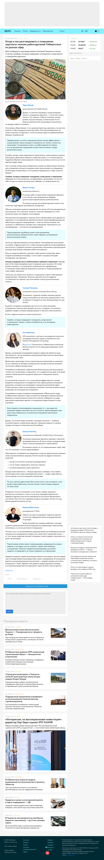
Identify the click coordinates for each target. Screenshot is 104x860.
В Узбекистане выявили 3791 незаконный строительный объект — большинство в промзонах (24, 654)
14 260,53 (82, 45)
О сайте (25, 845)
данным (28, 345)
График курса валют (76, 53)
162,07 (80, 48)
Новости (17, 31)
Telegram (49, 840)
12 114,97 (81, 42)
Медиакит (77, 58)
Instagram (49, 845)
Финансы (17, 716)
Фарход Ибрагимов (30, 507)
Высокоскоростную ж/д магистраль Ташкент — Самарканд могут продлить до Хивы (23, 632)
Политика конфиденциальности (29, 848)
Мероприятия (48, 31)
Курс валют (74, 38)
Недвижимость (35, 31)
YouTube (49, 850)
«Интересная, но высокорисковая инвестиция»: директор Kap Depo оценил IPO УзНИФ (33, 721)
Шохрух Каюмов (29, 431)
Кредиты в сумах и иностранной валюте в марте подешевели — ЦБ (24, 801)
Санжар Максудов (30, 288)
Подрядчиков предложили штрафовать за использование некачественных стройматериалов (23, 699)
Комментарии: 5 (21, 579)
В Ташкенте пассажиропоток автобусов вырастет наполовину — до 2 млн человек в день (25, 820)
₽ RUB (73, 48)
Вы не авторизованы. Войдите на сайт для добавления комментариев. (35, 600)
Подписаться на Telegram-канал (35, 586)
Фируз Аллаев (28, 188)
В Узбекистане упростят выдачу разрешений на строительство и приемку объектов (25, 782)
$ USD (73, 42)
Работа (25, 852)
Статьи (25, 31)
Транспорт (18, 627)
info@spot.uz (70, 855)
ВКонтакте (50, 847)
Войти (9, 611)
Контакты (83, 58)
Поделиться (36, 579)
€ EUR (73, 45)
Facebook (49, 842)
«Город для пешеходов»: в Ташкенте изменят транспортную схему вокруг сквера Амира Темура (22, 676)
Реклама (72, 58)
